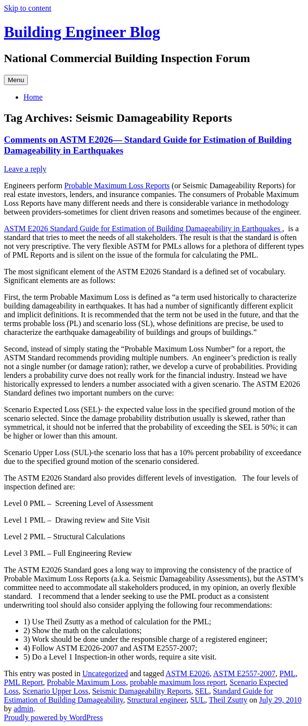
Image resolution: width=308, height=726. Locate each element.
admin (23, 708)
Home (33, 97)
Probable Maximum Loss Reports (117, 185)
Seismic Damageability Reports (141, 691)
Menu (16, 80)
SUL (197, 700)
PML (288, 673)
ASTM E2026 (188, 673)
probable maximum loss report (178, 682)
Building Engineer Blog (82, 32)
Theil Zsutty (228, 700)
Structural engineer (157, 700)
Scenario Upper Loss (55, 691)
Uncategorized (105, 673)
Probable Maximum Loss (86, 682)
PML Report (23, 682)
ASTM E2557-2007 (244, 673)
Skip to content (27, 8)
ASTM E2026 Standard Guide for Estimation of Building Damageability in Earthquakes (143, 228)
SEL (202, 691)
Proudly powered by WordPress (53, 717)
